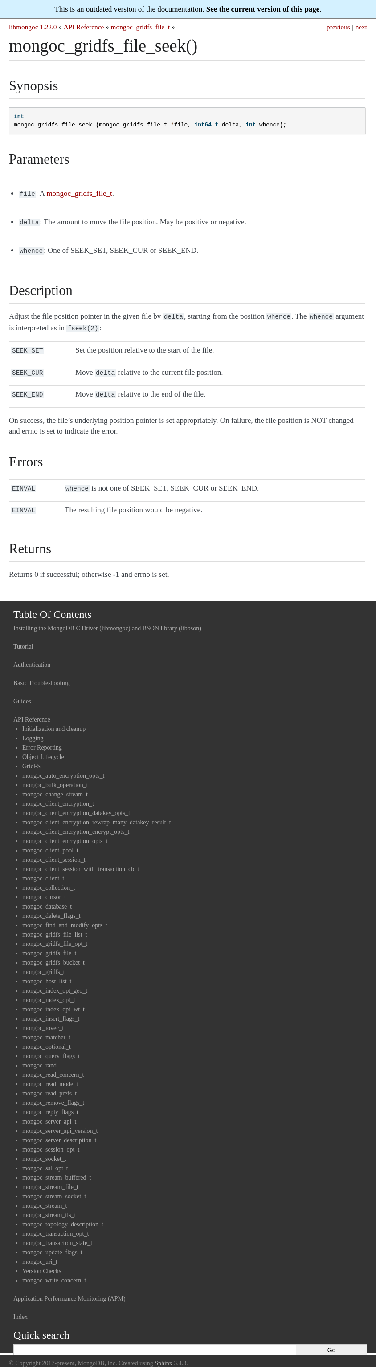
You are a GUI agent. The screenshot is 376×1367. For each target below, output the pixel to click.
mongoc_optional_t (46, 1037)
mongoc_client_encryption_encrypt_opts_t (75, 822)
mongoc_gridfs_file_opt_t (54, 935)
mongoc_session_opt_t (50, 1140)
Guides (22, 692)
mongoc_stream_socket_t (54, 1187)
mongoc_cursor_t (44, 888)
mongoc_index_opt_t (48, 991)
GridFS (31, 757)
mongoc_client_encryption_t (58, 794)
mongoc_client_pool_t (50, 841)
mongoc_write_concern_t (54, 1271)
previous (338, 27)
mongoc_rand (39, 1056)
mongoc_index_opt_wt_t (53, 1000)
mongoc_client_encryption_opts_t (64, 832)
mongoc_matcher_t (46, 1028)
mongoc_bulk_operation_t (55, 776)
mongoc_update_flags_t (52, 1243)
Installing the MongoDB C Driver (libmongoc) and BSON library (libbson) (107, 619)
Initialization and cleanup (54, 720)
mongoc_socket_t (44, 1150)
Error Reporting (42, 738)
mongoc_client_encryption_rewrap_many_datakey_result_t (96, 813)
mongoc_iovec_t (43, 1019)
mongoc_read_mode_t (50, 1075)
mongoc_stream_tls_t (49, 1206)
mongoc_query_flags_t (51, 1047)
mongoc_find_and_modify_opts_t (64, 916)
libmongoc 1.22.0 (33, 27)
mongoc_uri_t (39, 1252)
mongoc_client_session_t (54, 851)
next (361, 27)
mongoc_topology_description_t (62, 1215)
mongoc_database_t (47, 897)
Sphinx (163, 1354)
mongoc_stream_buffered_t (56, 1168)
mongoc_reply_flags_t (50, 1103)
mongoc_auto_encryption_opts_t (63, 766)
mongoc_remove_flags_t (53, 1094)
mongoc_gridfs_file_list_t (54, 925)
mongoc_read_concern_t (53, 1066)
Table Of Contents (52, 605)
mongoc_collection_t (48, 879)
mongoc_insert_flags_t (50, 1009)
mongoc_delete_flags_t (51, 907)
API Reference (84, 27)
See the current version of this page (263, 9)
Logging (32, 729)
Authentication (31, 656)
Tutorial (23, 637)
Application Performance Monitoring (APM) (69, 1289)
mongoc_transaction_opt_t (55, 1224)
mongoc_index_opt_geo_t (54, 981)
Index (20, 1308)
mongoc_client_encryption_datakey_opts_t (76, 804)
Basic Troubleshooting (41, 674)
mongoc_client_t (43, 869)
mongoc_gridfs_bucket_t (53, 953)
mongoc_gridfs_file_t (140, 27)
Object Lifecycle (43, 748)
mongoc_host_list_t (46, 972)
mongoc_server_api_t (49, 1112)
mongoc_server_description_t (59, 1131)
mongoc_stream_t (44, 1196)
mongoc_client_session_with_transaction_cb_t (80, 860)
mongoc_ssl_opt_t (45, 1159)
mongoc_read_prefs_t (49, 1084)
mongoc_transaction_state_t (57, 1234)
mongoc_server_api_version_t (60, 1122)
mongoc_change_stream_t (55, 785)
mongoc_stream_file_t (50, 1178)
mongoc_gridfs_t (43, 963)
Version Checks (41, 1262)
